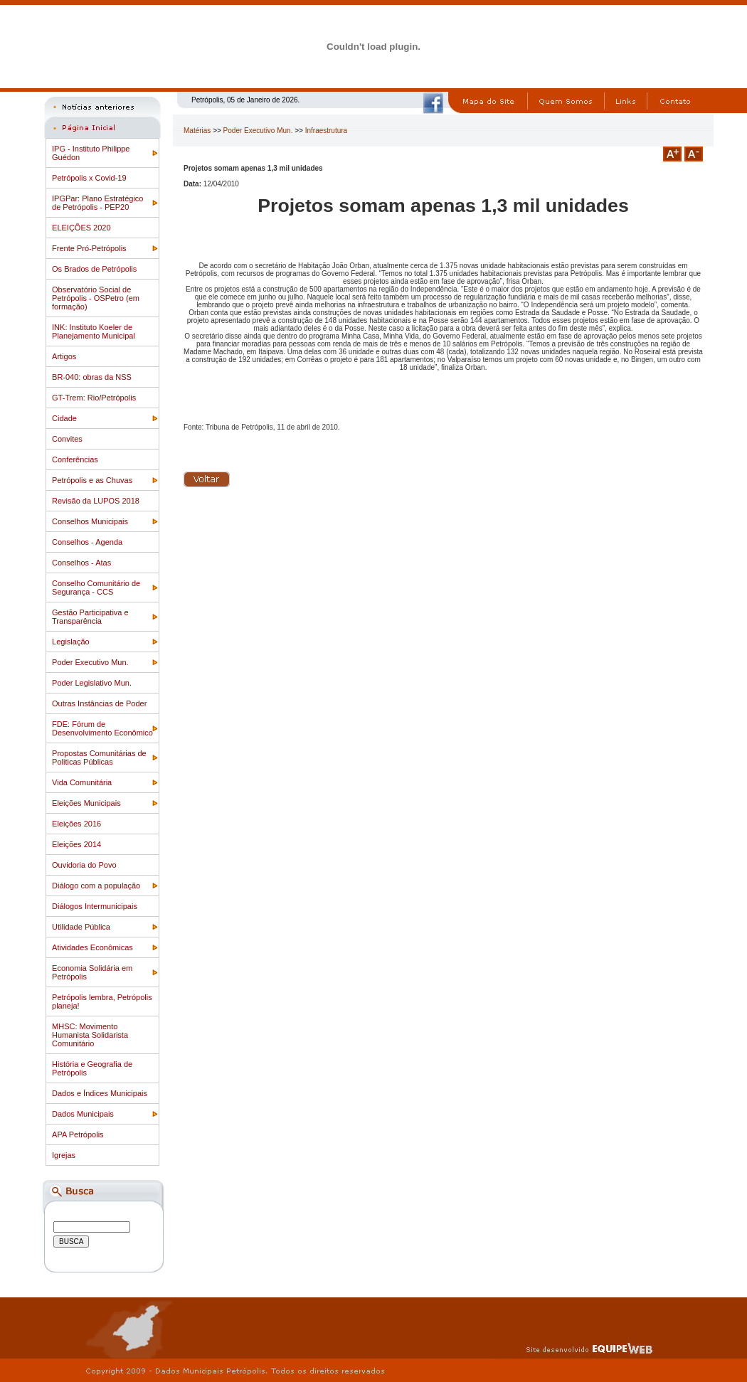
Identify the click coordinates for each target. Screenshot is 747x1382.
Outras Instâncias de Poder (99, 703)
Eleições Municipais (86, 803)
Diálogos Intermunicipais (94, 906)
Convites (67, 439)
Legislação (71, 641)
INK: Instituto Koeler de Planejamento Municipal (93, 331)
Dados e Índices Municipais (99, 1093)
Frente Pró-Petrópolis (89, 248)
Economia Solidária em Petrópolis (92, 972)
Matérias (197, 130)
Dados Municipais (83, 1114)
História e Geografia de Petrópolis (92, 1068)
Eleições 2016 (76, 823)
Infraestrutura (326, 130)
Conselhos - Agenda (87, 542)
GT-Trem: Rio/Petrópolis (94, 397)
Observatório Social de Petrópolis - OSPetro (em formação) (95, 298)
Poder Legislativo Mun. (92, 683)
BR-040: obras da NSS (92, 377)
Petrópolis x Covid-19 (89, 178)
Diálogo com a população (96, 885)
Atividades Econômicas (92, 947)
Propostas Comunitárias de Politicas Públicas (99, 757)
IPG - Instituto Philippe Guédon (90, 152)
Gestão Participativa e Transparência (90, 616)
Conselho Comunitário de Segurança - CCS (96, 587)
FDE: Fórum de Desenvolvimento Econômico (102, 728)
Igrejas (63, 1155)
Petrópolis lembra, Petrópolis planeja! (102, 1001)
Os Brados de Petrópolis (94, 269)
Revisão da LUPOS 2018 (95, 500)
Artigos (64, 356)
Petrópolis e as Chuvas (92, 480)
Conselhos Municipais (90, 521)
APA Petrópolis (78, 1134)
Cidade (64, 418)
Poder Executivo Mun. (90, 662)
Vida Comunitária (82, 782)
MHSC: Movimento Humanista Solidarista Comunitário (90, 1035)
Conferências (75, 459)
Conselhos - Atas (81, 562)
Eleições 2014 (76, 844)
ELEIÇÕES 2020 (81, 227)
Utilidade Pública (81, 927)
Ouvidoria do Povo (84, 865)
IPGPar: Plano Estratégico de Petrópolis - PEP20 (97, 202)
